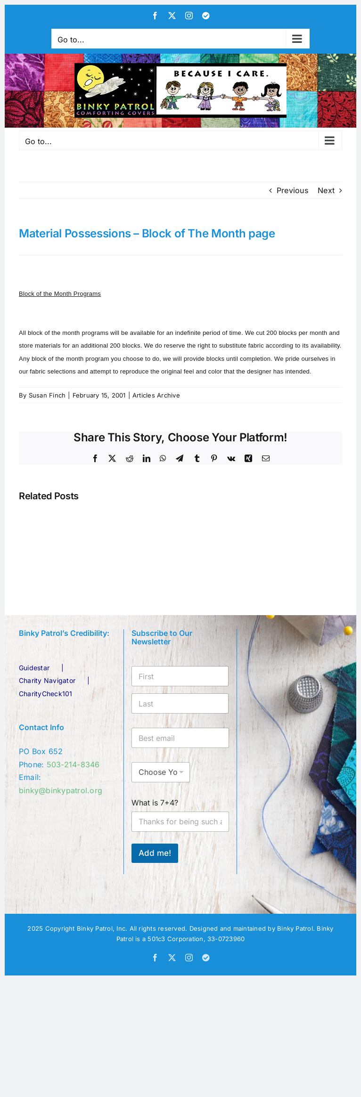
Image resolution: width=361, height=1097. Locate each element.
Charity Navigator (47, 680)
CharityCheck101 (46, 694)
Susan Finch (47, 395)
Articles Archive (156, 395)
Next (326, 190)
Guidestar (34, 668)
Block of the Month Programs (60, 293)
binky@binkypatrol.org (60, 790)
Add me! (155, 853)
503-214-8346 (73, 764)
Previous (292, 190)
